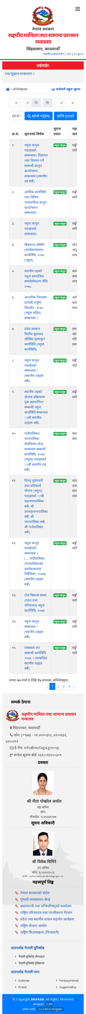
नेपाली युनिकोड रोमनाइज (31, 956)
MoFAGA (37, 999)
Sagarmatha (67, 987)
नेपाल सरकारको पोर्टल (35, 892)
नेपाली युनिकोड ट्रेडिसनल (31, 963)
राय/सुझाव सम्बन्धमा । (19, 73)
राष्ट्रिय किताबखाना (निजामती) (39, 932)
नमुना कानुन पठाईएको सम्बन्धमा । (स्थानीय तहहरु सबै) (33, 370)
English (79, 54)
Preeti (23, 987)
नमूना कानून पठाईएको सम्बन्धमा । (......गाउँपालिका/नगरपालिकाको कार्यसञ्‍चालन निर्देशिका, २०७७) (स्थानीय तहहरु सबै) (35, 563)
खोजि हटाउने (65, 115)
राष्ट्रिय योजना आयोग (33, 925)
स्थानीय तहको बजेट (54, 54)
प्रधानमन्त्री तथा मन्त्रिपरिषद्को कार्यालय (45, 905)
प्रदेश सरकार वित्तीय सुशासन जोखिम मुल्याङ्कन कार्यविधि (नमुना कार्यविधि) (34, 339)
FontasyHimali (69, 980)
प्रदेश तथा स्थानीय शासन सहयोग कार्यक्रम (47, 919)
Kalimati (24, 980)
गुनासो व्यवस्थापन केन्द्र (35, 899)
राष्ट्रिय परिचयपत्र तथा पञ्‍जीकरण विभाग (46, 912)
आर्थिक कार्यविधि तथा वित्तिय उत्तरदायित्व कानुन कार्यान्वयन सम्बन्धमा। (35, 202)
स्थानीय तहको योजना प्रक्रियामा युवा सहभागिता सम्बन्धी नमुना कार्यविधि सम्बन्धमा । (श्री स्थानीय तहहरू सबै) (36, 407)
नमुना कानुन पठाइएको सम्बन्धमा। (31, 228)
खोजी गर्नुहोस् (39, 115)
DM (69, 54)
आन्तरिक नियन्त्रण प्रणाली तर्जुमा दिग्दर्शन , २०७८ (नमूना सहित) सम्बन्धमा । (35, 307)
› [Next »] (74, 686)
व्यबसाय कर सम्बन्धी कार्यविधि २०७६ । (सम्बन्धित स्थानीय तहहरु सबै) (35, 657)
